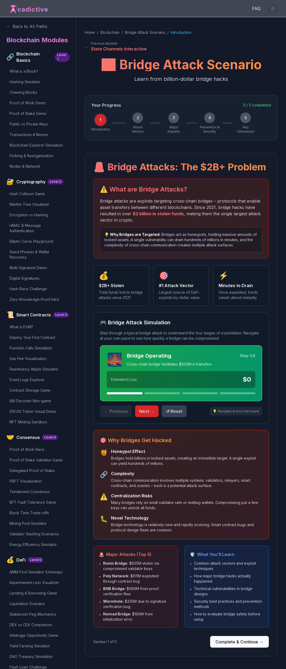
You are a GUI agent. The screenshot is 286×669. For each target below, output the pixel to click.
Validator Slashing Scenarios (34, 534)
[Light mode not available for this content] (273, 8)
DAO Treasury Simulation (31, 656)
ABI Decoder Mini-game (30, 401)
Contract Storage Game (30, 390)
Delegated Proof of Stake (32, 470)
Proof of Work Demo (28, 103)
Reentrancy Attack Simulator (34, 369)
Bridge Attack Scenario (145, 32)
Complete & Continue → (239, 641)
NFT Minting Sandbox (28, 422)
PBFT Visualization (26, 481)
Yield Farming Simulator (30, 646)
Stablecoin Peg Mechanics (33, 614)
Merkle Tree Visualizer (29, 204)
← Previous (116, 411)
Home (90, 32)
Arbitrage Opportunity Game (34, 635)
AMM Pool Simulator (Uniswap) (36, 572)
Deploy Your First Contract (32, 337)
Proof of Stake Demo (28, 113)
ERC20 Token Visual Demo (33, 411)
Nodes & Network (25, 166)
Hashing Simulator (25, 81)
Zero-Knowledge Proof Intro (34, 299)
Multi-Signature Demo (28, 267)
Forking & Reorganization (31, 155)
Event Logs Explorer (27, 379)
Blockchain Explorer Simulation (36, 145)
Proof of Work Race (27, 449)
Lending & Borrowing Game (33, 593)
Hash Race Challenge (28, 289)
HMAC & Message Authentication (25, 228)
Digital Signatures (25, 278)
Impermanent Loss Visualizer (34, 582)
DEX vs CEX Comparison (31, 625)
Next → (146, 411)
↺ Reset (174, 411)
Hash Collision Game (27, 193)
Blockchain (109, 32)
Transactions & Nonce (29, 134)
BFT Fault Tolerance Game (33, 502)
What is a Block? (24, 71)
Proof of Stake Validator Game (36, 460)
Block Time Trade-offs (29, 513)
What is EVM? (21, 327)
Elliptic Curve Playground (31, 241)
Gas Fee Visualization (28, 358)
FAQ (256, 8)
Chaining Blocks (23, 92)
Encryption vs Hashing (29, 215)
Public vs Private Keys (29, 124)
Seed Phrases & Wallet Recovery (29, 254)
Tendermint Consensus (30, 491)
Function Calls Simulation (31, 348)
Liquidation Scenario (27, 603)
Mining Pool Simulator (28, 523)
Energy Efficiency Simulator (33, 544)
